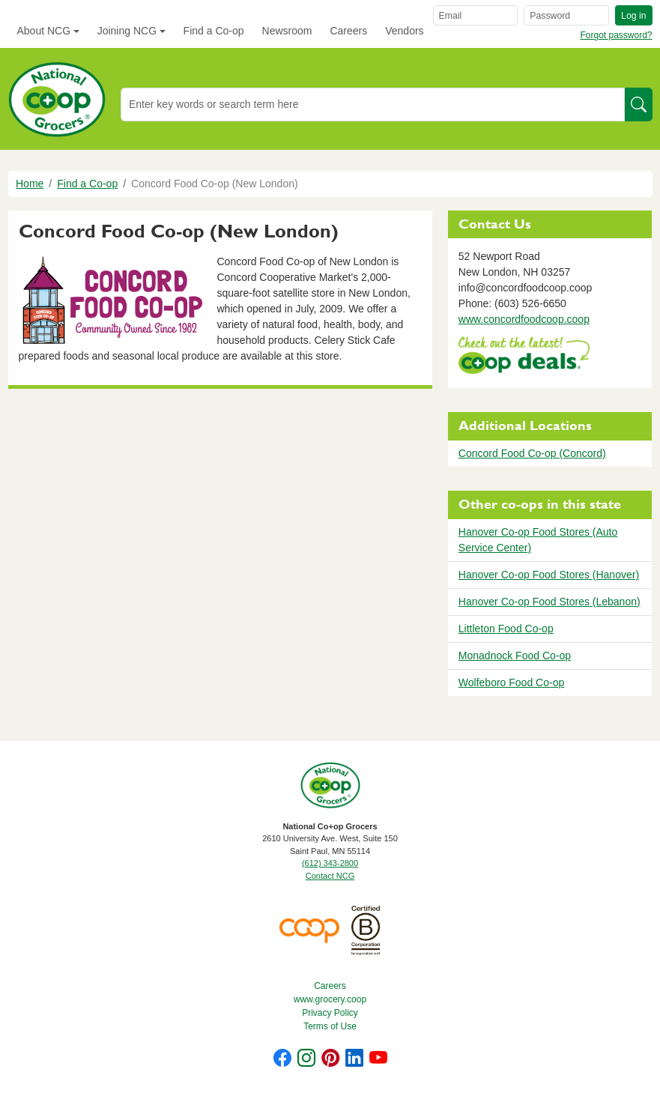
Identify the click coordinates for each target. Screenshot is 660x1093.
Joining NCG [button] (127, 31)
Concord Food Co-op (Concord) (532, 453)
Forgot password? (616, 35)
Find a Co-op (214, 31)
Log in (633, 15)
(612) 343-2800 (330, 863)
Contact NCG (330, 875)
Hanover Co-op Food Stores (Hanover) (548, 575)
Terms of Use (330, 1026)
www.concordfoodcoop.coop (524, 319)
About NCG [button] (44, 31)
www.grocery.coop (330, 999)
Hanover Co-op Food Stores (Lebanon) (549, 602)
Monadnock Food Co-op (514, 655)
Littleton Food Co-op (506, 629)
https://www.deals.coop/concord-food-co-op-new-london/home (524, 357)
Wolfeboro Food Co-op (511, 682)
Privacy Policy (330, 1013)
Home (29, 184)
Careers (348, 31)
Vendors (404, 31)
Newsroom (287, 31)
